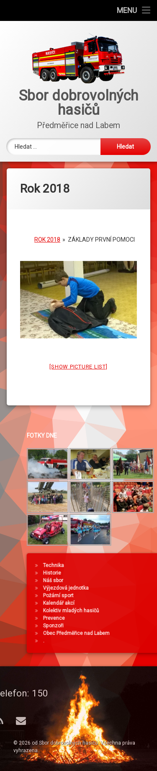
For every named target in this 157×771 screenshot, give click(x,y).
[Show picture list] (78, 361)
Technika (113, 565)
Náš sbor (113, 580)
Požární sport (118, 595)
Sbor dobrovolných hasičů (68, 743)
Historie (112, 573)
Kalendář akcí (118, 603)
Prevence (113, 618)
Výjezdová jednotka (125, 588)
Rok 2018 (47, 234)
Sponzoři (113, 626)
